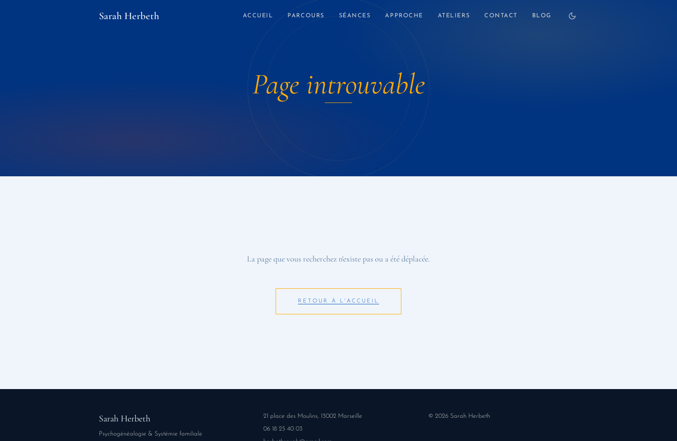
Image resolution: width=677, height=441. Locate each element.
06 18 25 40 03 (283, 429)
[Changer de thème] (572, 16)
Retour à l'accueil (338, 301)
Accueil (258, 16)
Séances (355, 16)
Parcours (305, 16)
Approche (404, 16)
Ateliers (454, 16)
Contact (501, 16)
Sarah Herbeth (129, 16)
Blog (542, 16)
